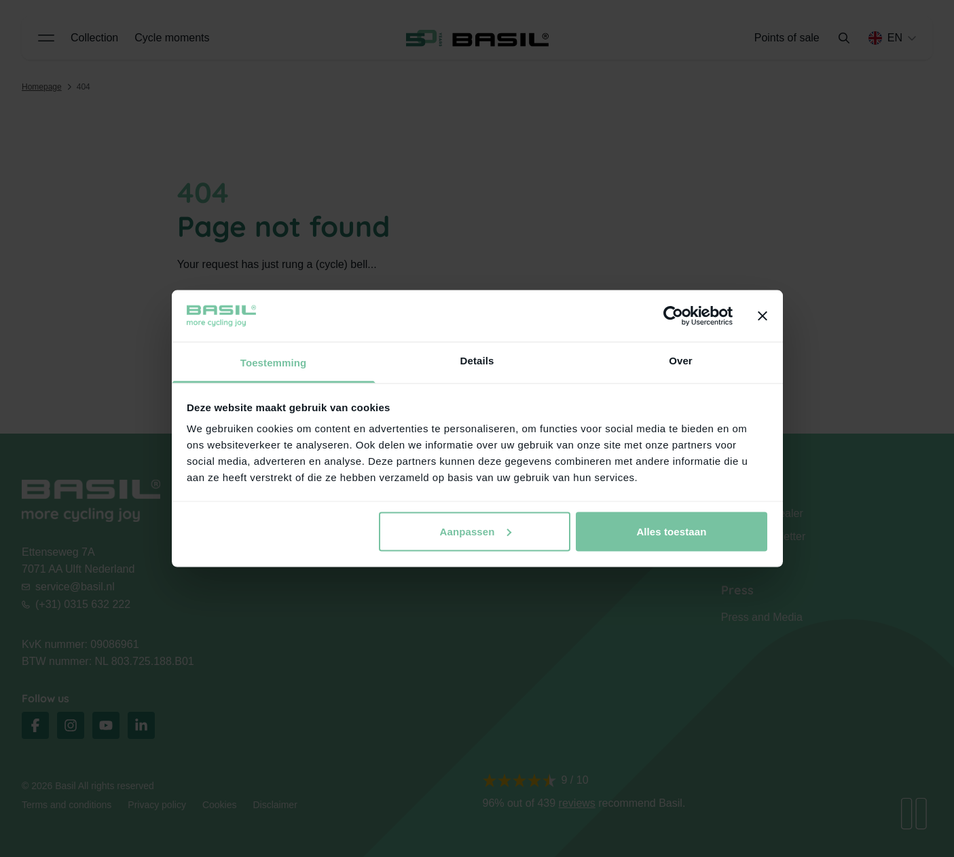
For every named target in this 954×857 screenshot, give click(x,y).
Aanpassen (475, 531)
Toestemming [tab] (273, 362)
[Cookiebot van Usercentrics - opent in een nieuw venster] (673, 315)
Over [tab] (681, 360)
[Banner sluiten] (762, 315)
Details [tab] (477, 360)
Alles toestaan (671, 531)
